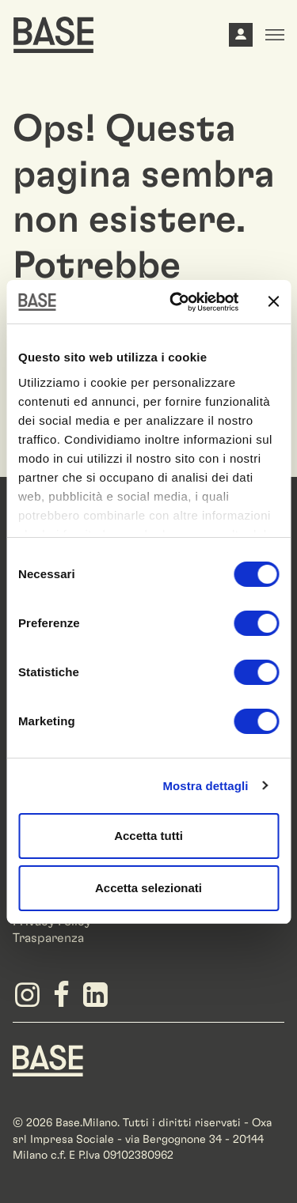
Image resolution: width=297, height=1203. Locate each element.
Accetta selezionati (148, 888)
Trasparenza (48, 938)
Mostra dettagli (205, 786)
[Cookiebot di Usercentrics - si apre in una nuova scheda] (177, 302)
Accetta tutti (148, 835)
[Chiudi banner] (273, 301)
